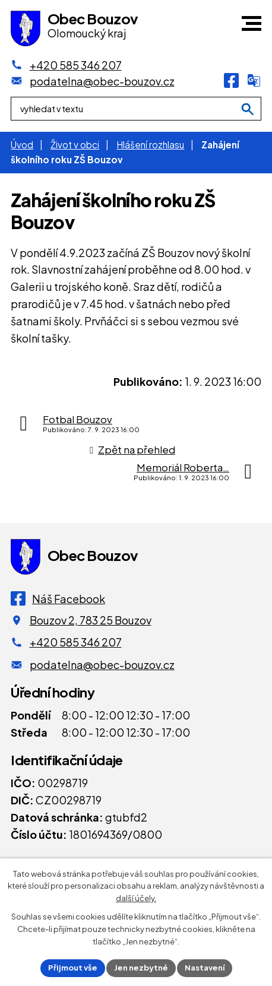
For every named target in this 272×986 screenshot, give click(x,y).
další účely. (136, 898)
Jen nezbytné (141, 967)
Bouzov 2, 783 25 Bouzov (90, 620)
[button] (251, 23)
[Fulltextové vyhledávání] (136, 109)
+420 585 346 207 (76, 642)
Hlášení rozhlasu (150, 144)
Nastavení (204, 967)
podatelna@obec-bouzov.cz (102, 664)
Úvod (22, 144)
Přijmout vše (72, 967)
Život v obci (74, 144)
